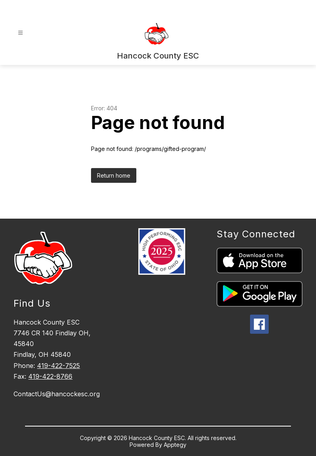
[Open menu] (20, 32)
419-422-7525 (58, 366)
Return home (113, 175)
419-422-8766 (50, 376)
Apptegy (175, 444)
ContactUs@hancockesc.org (57, 394)
